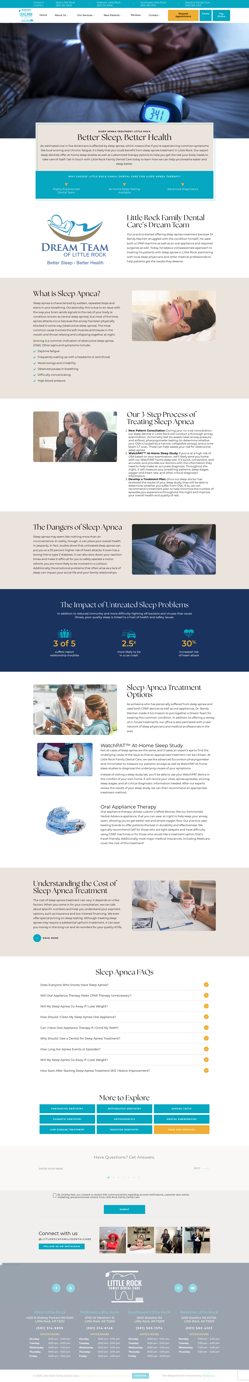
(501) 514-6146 (105, 5)
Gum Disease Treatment (67, 1129)
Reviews (136, 15)
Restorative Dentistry (124, 1108)
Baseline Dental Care (197, 2)
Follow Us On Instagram (62, 1246)
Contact (155, 15)
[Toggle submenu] (67, 15)
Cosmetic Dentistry (67, 1119)
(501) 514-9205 (64, 5)
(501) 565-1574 (148, 5)
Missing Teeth (182, 1108)
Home (43, 15)
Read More (51, 938)
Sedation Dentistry (124, 1129)
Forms (205, 14)
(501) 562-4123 (193, 5)
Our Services (86, 15)
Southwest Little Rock (153, 2)
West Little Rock (65, 2)
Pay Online (221, 15)
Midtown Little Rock (109, 2)
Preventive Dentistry (67, 1108)
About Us (62, 15)
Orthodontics (124, 1119)
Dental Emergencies (182, 1119)
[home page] (26, 15)
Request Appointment (183, 15)
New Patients (113, 15)
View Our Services (181, 1129)
